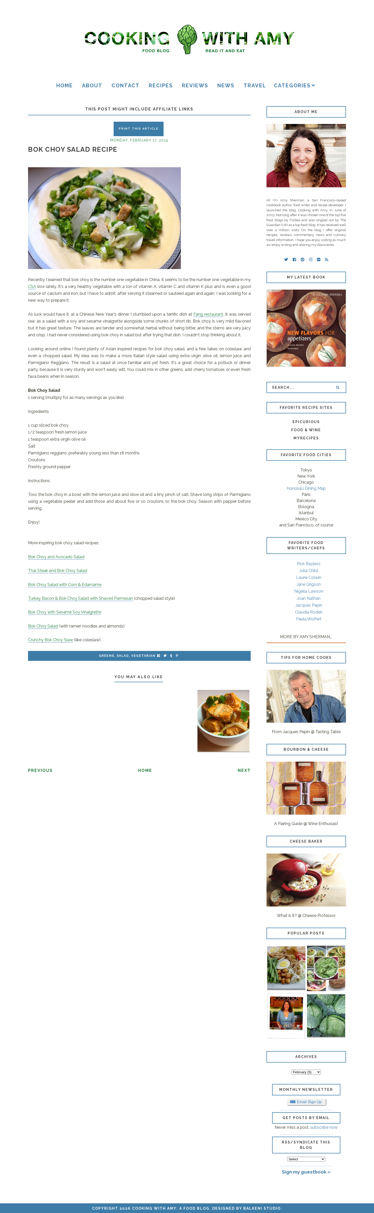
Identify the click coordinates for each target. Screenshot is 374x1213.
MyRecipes (306, 438)
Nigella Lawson (308, 591)
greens (106, 656)
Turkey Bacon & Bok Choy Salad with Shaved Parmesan (80, 598)
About (92, 85)
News (225, 85)
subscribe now (324, 1127)
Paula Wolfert (309, 619)
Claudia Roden (309, 612)
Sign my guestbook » (306, 1172)
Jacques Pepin (308, 605)
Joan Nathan (308, 598)
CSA (32, 286)
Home (64, 85)
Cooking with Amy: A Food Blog (170, 1208)
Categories (292, 85)
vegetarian (143, 656)
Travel (255, 85)
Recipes (161, 85)
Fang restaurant (208, 314)
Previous (40, 770)
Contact (126, 85)
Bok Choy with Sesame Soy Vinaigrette (64, 612)
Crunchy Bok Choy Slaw (50, 639)
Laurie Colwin (308, 577)
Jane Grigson (309, 584)
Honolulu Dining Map (306, 488)
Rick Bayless (308, 563)
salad (123, 656)
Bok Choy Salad (43, 626)
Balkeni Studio (262, 1208)
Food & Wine (306, 430)
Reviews (195, 85)
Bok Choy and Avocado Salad (56, 556)
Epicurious (306, 422)
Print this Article (138, 128)
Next (244, 770)
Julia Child (308, 570)
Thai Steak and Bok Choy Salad (57, 570)
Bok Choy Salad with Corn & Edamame (64, 584)
